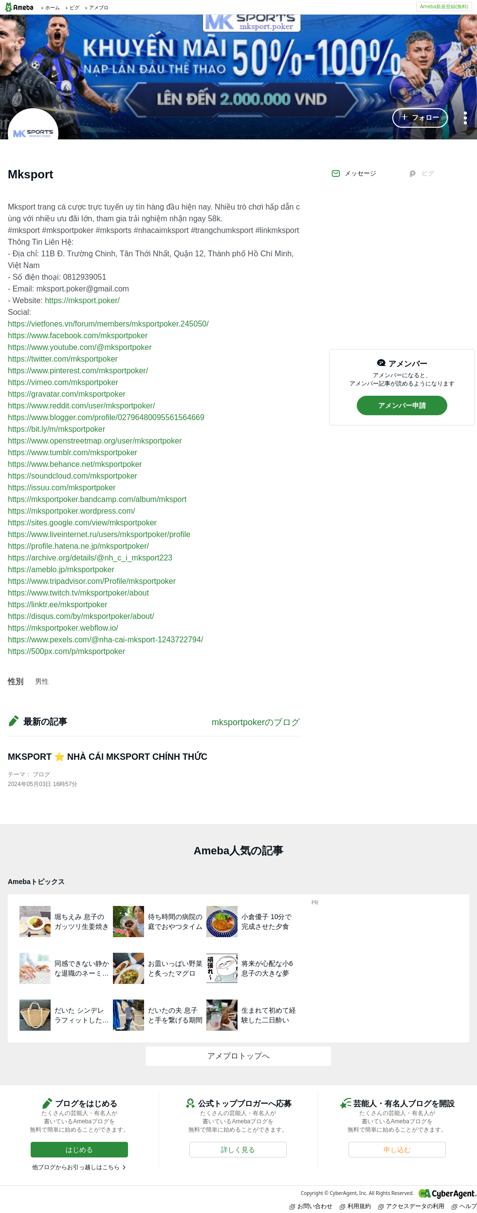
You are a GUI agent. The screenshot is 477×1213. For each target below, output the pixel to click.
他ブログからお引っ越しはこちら (76, 1167)
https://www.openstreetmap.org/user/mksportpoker (95, 441)
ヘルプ (464, 1206)
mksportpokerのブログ (256, 722)
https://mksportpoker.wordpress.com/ (71, 511)
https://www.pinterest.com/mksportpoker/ (78, 370)
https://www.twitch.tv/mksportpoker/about (78, 593)
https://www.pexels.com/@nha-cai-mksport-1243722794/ (105, 639)
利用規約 (355, 1206)
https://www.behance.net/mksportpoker (75, 464)
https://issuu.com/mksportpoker (61, 487)
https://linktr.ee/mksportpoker (58, 604)
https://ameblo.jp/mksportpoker (61, 569)
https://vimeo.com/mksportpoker (63, 382)
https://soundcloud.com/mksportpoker (72, 476)
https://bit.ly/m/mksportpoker (56, 429)
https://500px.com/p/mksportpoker (66, 651)
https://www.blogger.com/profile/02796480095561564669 (106, 417)
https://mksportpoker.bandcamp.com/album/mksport (97, 499)
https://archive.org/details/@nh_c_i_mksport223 (90, 558)
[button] (420, 118)
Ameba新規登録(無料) (444, 6)
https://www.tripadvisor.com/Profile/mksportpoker (92, 581)
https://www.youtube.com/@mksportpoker (79, 347)
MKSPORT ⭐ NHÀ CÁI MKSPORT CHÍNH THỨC (107, 757)
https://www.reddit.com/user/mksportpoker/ (81, 406)
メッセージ (353, 173)
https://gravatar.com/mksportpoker (67, 394)
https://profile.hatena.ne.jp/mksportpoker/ (78, 546)
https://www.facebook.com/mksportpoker (77, 335)
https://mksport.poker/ (82, 300)
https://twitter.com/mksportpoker (63, 359)
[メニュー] (465, 118)
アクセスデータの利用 (411, 1206)
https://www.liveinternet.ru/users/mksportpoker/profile (99, 534)
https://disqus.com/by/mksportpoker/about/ (81, 616)
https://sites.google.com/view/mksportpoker (82, 523)
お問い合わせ (311, 1206)
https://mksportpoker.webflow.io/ (63, 628)
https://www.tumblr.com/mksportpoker (72, 452)
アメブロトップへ (238, 1056)
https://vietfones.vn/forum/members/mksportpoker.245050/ (108, 324)
